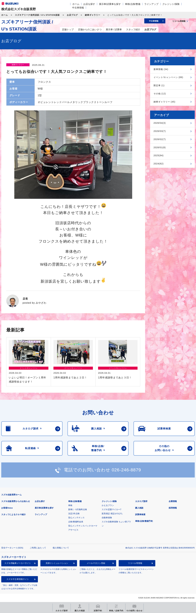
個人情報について (61, 548)
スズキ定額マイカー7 (111, 509)
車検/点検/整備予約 (144, 521)
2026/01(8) (160, 147)
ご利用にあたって (38, 548)
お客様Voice (7, 508)
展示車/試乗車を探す (110, 4)
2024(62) (159, 163)
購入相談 (139, 508)
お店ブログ (72, 15)
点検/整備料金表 (75, 522)
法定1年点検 (74, 513)
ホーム (75, 4)
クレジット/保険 (170, 4)
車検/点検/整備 (132, 4)
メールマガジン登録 (96, 563)
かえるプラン (108, 505)
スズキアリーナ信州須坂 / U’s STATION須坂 (37, 15)
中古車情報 (78, 7)
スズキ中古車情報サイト (17, 579)
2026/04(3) (160, 123)
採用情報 (173, 508)
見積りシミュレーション (57, 563)
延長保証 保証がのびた (112, 513)
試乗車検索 (140, 514)
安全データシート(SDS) (12, 548)
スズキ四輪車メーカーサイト (17, 563)
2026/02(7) (160, 139)
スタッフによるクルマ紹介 (13, 514)
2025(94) (159, 155)
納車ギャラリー (92, 15)
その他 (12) (160, 93)
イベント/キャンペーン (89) (168, 77)
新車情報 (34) (161, 69)
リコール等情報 (135, 563)
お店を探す (89, 4)
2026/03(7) (160, 131)
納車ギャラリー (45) (164, 101)
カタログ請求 (141, 501)
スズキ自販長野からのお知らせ (15, 501)
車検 (70, 505)
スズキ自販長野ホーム (11, 495)
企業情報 (173, 501)
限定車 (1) (159, 85)
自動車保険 (107, 517)
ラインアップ (151, 4)
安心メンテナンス (76, 517)
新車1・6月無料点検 (77, 509)
